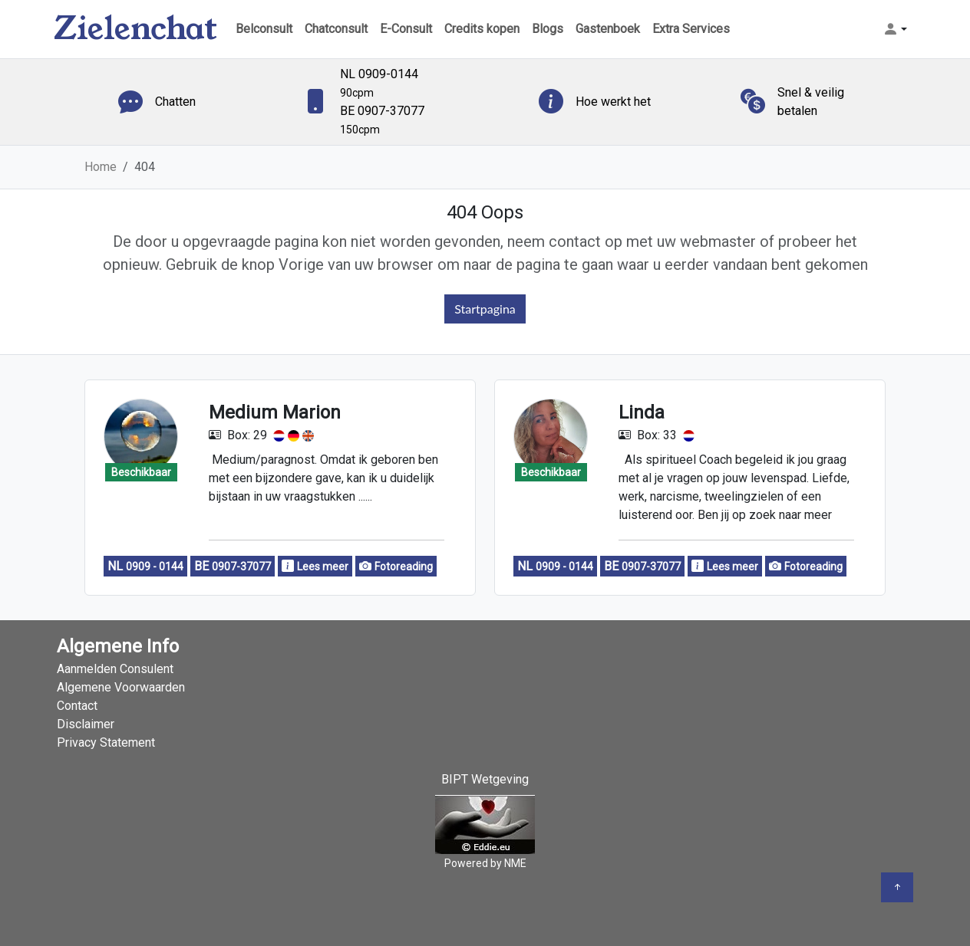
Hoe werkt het (613, 101)
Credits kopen (482, 28)
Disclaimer (85, 724)
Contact (77, 705)
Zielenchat (135, 29)
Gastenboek (608, 28)
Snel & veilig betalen (810, 101)
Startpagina (485, 308)
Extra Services (691, 28)
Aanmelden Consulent (115, 669)
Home (100, 166)
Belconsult (264, 28)
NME (515, 863)
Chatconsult (336, 28)
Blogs (547, 28)
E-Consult (406, 28)
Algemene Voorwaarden (121, 687)
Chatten (175, 101)
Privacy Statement (106, 742)
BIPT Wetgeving (485, 779)
